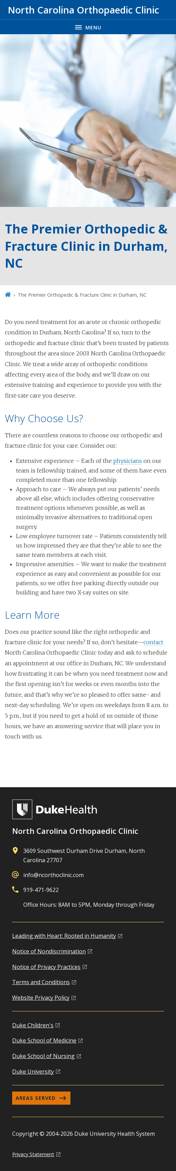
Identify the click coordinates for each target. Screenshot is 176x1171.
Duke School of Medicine (44, 1040)
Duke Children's (32, 1025)
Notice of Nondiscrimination (49, 951)
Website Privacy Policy (40, 997)
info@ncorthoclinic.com (53, 875)
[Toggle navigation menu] (88, 26)
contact (153, 642)
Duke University (33, 1071)
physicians (127, 460)
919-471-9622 (41, 890)
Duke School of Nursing (43, 1056)
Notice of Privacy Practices (46, 967)
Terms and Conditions (41, 982)
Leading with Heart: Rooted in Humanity (64, 936)
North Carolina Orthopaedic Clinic (75, 831)
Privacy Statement (33, 1154)
